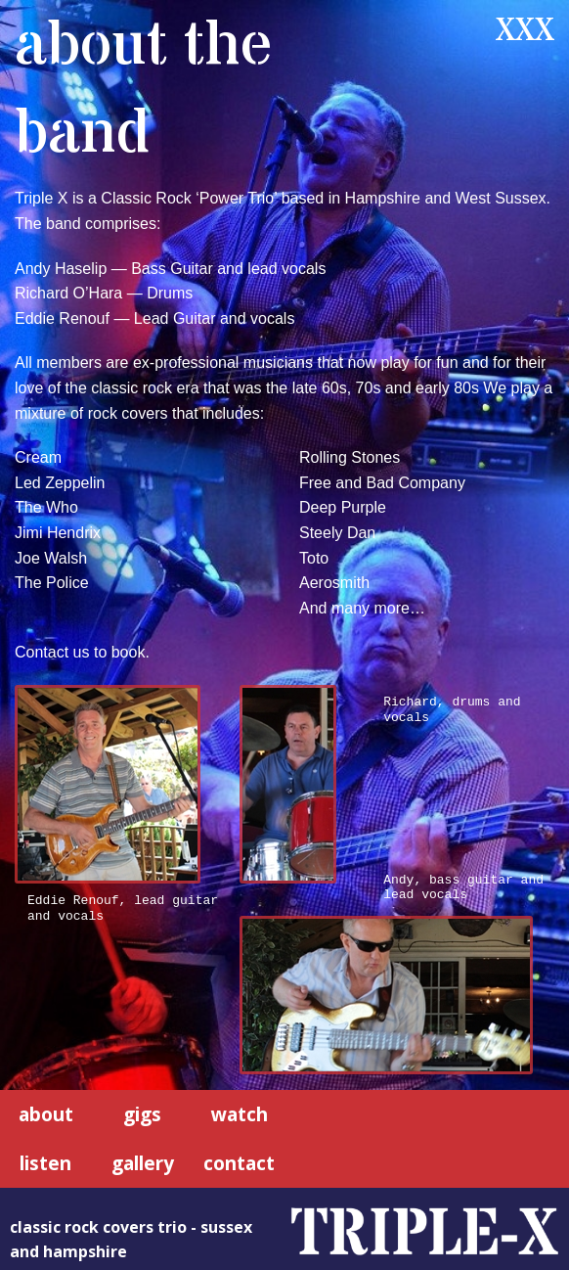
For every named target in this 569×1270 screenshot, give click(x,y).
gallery (142, 1161)
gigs (142, 1112)
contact (239, 1161)
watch (239, 1112)
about (46, 1112)
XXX (525, 31)
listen (45, 1161)
